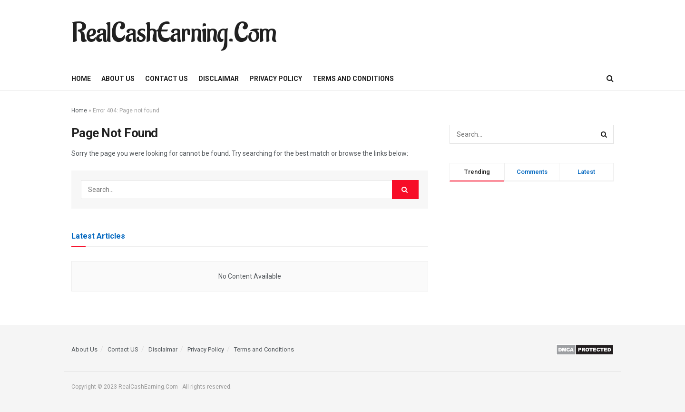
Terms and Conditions (353, 78)
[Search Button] (610, 78)
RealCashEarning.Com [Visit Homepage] (173, 33)
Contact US (166, 78)
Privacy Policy (275, 78)
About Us (118, 78)
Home (81, 78)
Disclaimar (218, 78)
